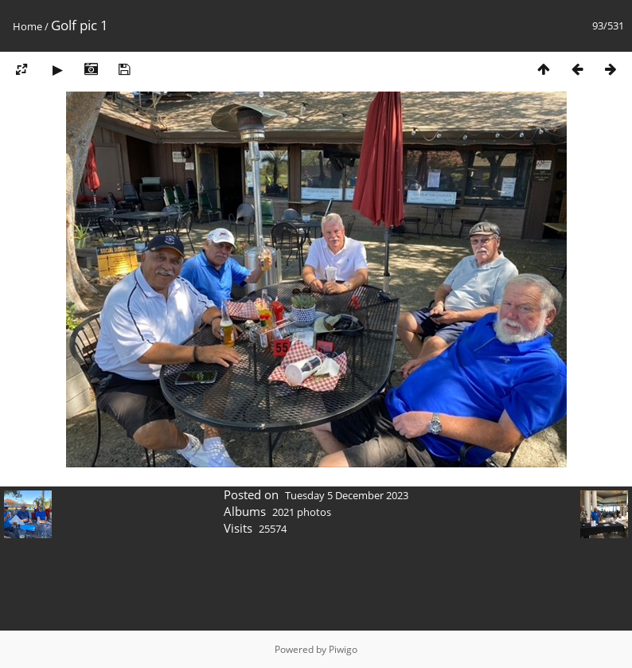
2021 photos (301, 512)
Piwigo (343, 649)
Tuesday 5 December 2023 (346, 495)
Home (27, 26)
